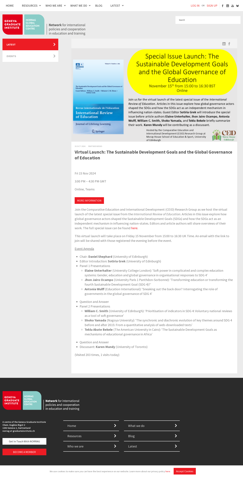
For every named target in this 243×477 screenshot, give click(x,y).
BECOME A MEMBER (24, 452)
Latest (115, 5)
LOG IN (195, 5)
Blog (98, 5)
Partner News (95, 146)
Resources (29, 5)
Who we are (75, 446)
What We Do (78, 5)
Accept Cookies (184, 471)
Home (10, 5)
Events (11, 56)
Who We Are (54, 5)
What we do (136, 426)
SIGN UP (212, 5)
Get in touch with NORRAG (24, 441)
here (168, 471)
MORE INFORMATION (89, 200)
